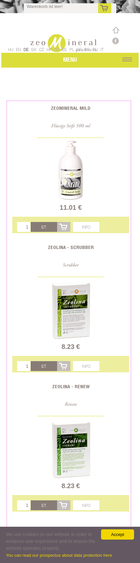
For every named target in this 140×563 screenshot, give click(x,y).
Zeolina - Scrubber (71, 247)
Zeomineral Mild (70, 108)
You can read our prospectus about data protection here (59, 555)
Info (86, 227)
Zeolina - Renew (70, 386)
